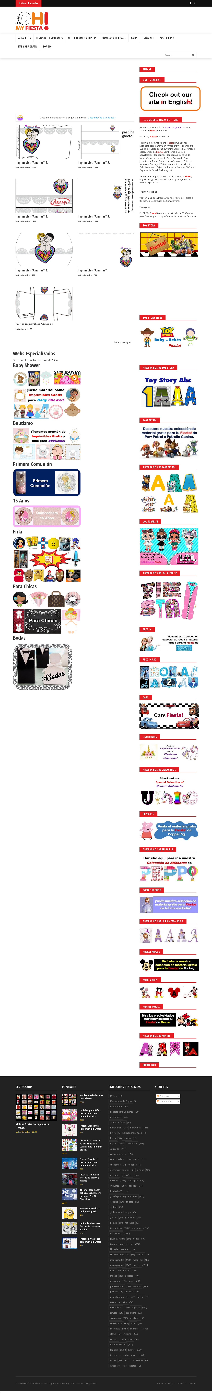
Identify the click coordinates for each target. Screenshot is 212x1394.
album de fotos (117, 1122)
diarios (140, 1170)
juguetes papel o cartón (121, 1244)
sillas (133, 1323)
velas (126, 1360)
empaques (133, 1180)
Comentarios (165, 1101)
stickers (127, 1333)
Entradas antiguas (122, 342)
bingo (113, 1132)
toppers (114, 1350)
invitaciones (116, 1233)
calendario (131, 1143)
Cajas (134, 38)
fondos (132, 1185)
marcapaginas (117, 1265)
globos (113, 1207)
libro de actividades (119, 1249)
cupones (132, 1164)
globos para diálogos (120, 1212)
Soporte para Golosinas (121, 1111)
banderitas (135, 1127)
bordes (127, 1138)
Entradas (163, 1096)
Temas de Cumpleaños (49, 38)
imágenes (136, 1228)
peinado (114, 1291)
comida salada (117, 1159)
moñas (113, 1275)
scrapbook (115, 1318)
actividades (115, 1117)
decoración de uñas (119, 1170)
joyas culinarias (117, 1238)
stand (113, 1333)
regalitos (136, 1307)
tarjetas (113, 1339)
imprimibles (116, 1228)
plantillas (129, 1291)
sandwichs (131, 1312)
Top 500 (47, 46)
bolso (113, 1138)
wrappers (115, 1365)
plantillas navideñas (119, 1297)
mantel (140, 1254)
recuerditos (115, 1307)
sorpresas (115, 1328)
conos (136, 1159)
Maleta (113, 1096)
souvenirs (134, 1328)
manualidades (117, 1260)
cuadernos (115, 1164)
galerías (114, 1201)
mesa (112, 1270)
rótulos (113, 1312)
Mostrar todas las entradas (102, 117)
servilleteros (116, 1323)
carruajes (114, 1148)
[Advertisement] (75, 90)
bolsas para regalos (132, 1132)
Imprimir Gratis (28, 46)
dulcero (114, 1180)
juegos (136, 1238)
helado (113, 1222)
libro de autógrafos (119, 1254)
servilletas (134, 1318)
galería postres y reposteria (123, 1196)
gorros (113, 1217)
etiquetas (114, 1185)
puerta (140, 1297)
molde (126, 1270)
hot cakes (129, 1222)
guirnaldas (130, 1217)
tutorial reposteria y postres (123, 1355)
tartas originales (118, 1344)
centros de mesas (118, 1154)
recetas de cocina (118, 1302)
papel (131, 1281)
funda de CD (116, 1191)
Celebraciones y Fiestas (82, 38)
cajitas (113, 1143)
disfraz (128, 1175)
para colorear (117, 1286)
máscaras (115, 1281)
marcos (136, 1265)
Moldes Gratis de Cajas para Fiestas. (32, 1126)
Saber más (181, 1382)
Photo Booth (116, 1106)
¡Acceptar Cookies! (159, 1382)
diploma (114, 1175)
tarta (130, 1339)
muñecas (129, 1275)
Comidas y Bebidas (114, 38)
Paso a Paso (166, 38)
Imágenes (148, 38)
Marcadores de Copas (121, 1101)
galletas (129, 1201)
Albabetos (24, 38)
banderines (115, 1127)
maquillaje (138, 1260)
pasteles (137, 1286)
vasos (113, 1360)
